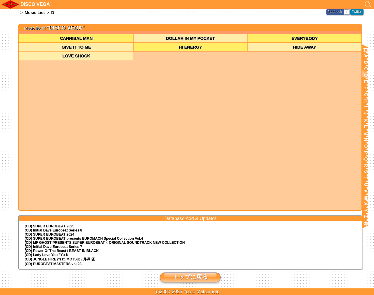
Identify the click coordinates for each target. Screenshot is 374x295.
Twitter (357, 12)
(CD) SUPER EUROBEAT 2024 (49, 234)
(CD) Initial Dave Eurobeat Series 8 (53, 230)
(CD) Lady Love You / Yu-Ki (47, 255)
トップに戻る (190, 277)
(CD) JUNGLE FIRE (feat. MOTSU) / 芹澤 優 (60, 259)
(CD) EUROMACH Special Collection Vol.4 (84, 238)
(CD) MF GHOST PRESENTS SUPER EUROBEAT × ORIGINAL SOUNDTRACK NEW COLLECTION (105, 243)
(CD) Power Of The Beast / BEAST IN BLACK (61, 251)
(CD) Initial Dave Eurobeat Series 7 (53, 247)
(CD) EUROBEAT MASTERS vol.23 (53, 264)
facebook (335, 12)
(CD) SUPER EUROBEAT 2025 (49, 226)
